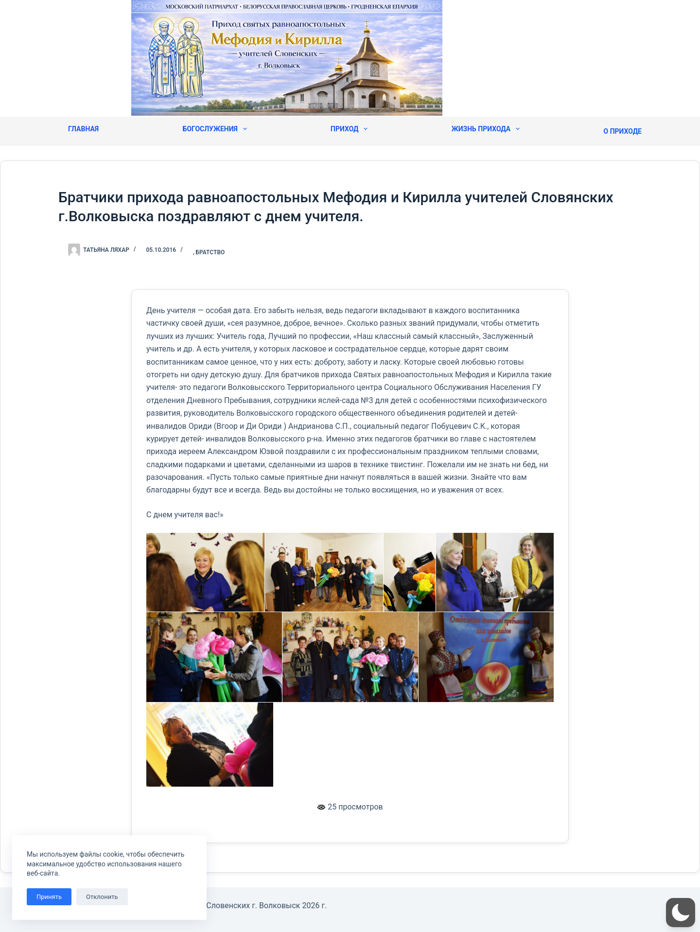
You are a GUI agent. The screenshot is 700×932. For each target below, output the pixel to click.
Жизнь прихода (486, 129)
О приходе (623, 131)
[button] (680, 912)
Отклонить (102, 896)
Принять (49, 896)
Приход (349, 129)
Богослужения (215, 129)
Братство (210, 252)
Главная (83, 129)
